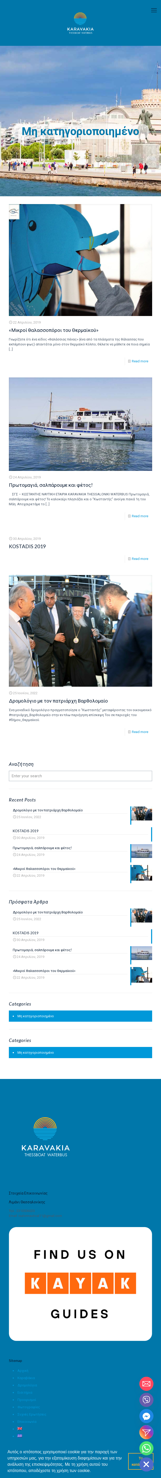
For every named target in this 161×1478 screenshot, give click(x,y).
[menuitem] (83, 1430)
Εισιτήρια (24, 1392)
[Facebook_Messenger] (146, 1416)
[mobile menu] (154, 10)
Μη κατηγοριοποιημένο (35, 1016)
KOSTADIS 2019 (27, 546)
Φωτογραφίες (28, 1407)
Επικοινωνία (26, 1422)
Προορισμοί (26, 1400)
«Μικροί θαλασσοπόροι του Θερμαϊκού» (53, 330)
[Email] (146, 1384)
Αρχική (22, 1371)
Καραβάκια (26, 1378)
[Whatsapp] (146, 1448)
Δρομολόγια (27, 1385)
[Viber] (146, 1400)
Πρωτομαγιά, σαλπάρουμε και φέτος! (51, 485)
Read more (140, 361)
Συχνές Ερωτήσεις (31, 1414)
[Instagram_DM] (146, 1432)
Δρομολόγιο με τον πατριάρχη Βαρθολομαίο (58, 701)
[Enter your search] (80, 776)
